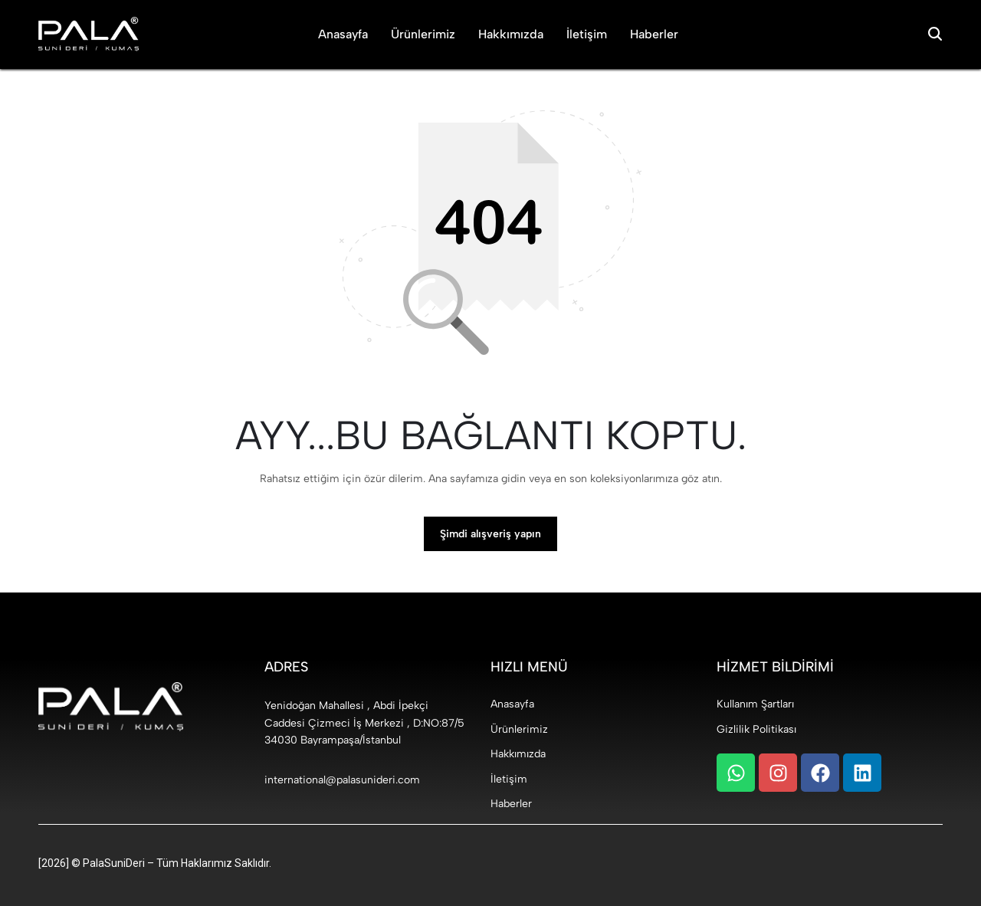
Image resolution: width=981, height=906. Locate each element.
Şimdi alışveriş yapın (490, 533)
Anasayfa (343, 34)
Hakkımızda (510, 34)
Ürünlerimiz (423, 34)
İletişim (586, 34)
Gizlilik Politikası (756, 729)
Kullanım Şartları (755, 704)
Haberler (654, 34)
